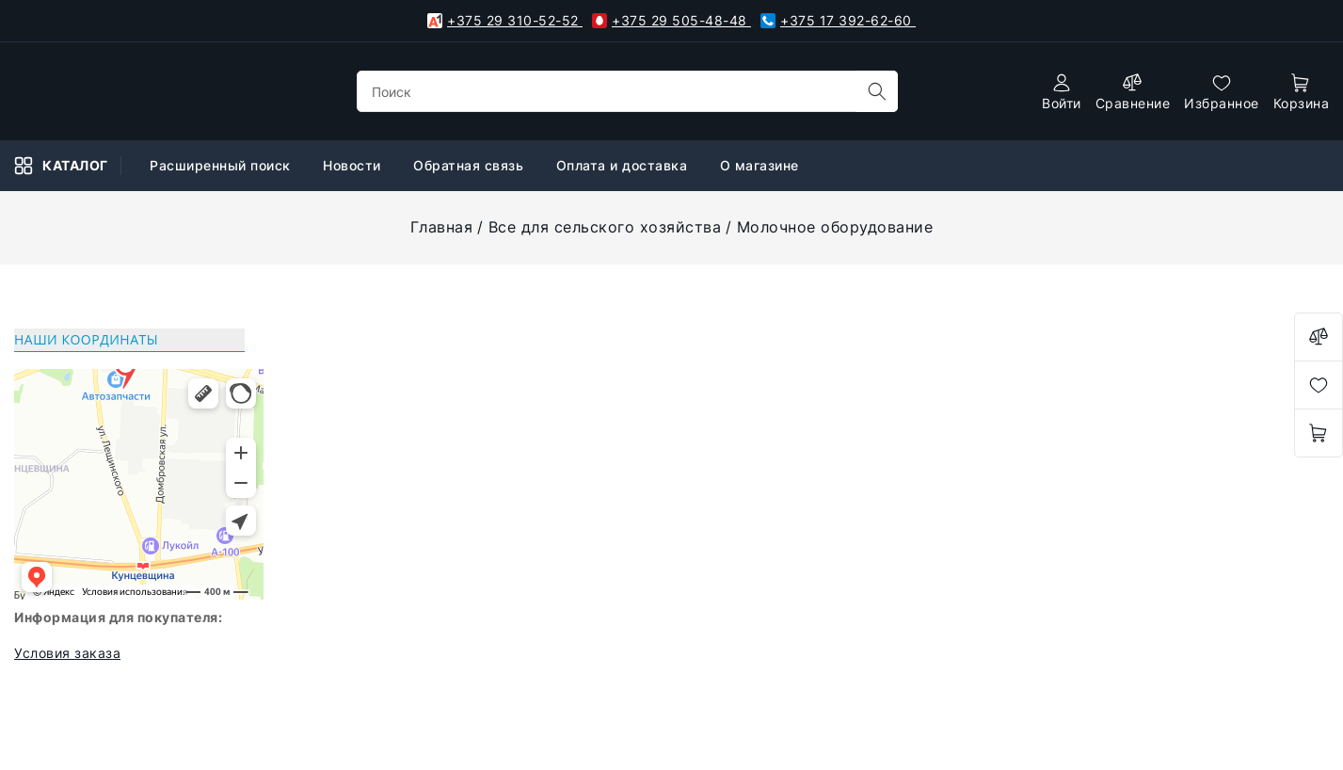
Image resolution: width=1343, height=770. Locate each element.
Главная (441, 226)
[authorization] (1061, 91)
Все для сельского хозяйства (605, 226)
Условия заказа (67, 653)
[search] (877, 91)
